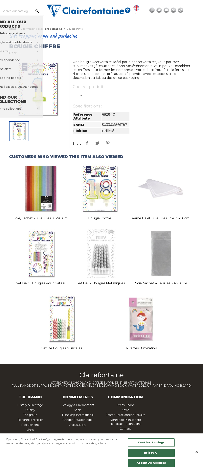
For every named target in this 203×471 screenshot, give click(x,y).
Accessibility (77, 425)
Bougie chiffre (99, 218)
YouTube (188, 10)
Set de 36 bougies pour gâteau (41, 283)
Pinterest (195, 10)
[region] (101, 452)
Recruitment (30, 425)
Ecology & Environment (77, 405)
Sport (77, 410)
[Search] (37, 11)
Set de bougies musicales (61, 348)
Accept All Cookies (151, 462)
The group (30, 415)
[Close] (196, 451)
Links (30, 429)
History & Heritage (30, 405)
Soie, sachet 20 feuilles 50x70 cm (41, 218)
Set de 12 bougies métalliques (101, 283)
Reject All (151, 452)
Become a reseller (30, 420)
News (125, 410)
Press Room (125, 405)
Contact (125, 428)
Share (87, 143)
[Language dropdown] (157, 10)
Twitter (181, 10)
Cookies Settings (151, 442)
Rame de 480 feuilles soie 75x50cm (160, 218)
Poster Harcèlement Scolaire (125, 415)
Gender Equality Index (77, 420)
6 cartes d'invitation (141, 348)
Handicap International (78, 415)
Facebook (174, 10)
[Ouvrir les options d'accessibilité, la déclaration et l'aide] (146, 10)
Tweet (97, 143)
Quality (30, 410)
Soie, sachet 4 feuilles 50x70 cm (161, 283)
